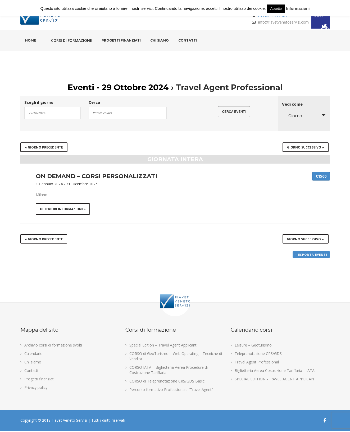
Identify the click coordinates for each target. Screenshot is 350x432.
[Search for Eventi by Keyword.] (128, 113)
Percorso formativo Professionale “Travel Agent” (171, 390)
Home (30, 40)
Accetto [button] (276, 9)
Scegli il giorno (38, 102)
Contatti (187, 40)
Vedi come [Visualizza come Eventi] (292, 104)
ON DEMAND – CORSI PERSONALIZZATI (96, 176)
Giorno (292, 116)
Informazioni (298, 8)
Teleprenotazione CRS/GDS (258, 354)
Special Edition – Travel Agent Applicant (163, 346)
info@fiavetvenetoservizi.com (283, 22)
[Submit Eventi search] (234, 112)
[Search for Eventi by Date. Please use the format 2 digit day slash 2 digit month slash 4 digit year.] (52, 113)
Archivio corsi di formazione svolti (53, 346)
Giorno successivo (305, 147)
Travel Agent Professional (257, 363)
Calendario (33, 354)
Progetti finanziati (121, 40)
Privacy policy (35, 388)
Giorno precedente (44, 147)
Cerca (94, 102)
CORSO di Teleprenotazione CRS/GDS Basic (166, 382)
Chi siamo (159, 40)
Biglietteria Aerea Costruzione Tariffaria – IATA (275, 371)
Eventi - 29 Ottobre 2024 (118, 87)
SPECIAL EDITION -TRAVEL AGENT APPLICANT (275, 379)
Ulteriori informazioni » (63, 209)
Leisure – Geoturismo (253, 346)
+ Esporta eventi (311, 256)
